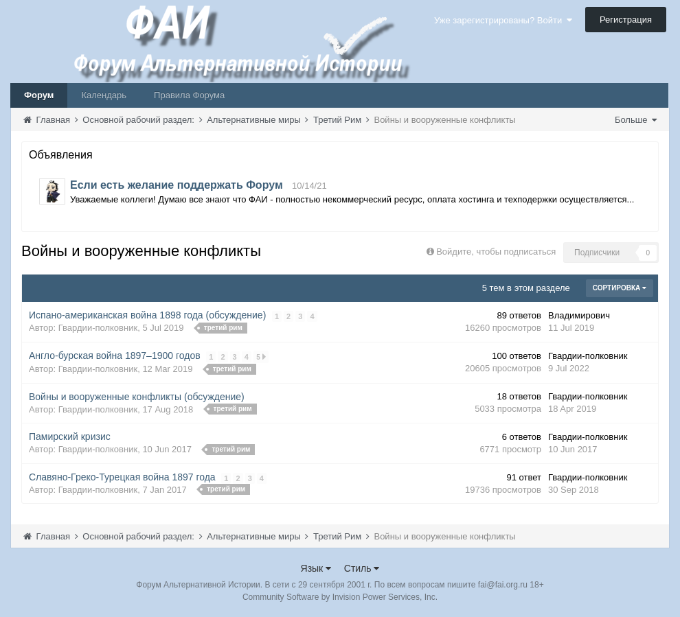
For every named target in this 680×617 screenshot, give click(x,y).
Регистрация (626, 19)
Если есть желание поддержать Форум (176, 185)
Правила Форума (189, 95)
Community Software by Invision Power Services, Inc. (340, 597)
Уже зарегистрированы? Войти (503, 20)
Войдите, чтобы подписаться (496, 251)
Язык (316, 568)
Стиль (362, 568)
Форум (39, 95)
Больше (636, 120)
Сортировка (619, 288)
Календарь (103, 95)
